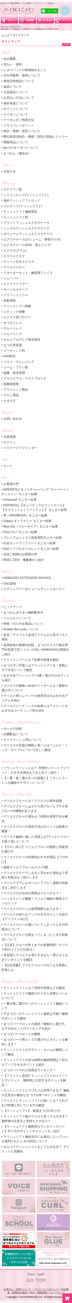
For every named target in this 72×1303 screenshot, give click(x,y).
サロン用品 (11, 395)
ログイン (9, 442)
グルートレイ (12, 328)
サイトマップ (57, 1292)
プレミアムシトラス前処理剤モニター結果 (32, 537)
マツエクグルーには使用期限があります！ (32, 908)
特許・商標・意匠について (21, 131)
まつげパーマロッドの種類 (21, 1034)
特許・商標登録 (38, 1292)
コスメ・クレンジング (18, 361)
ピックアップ (12, 607)
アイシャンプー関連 (17, 306)
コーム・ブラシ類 (15, 367)
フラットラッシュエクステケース (26, 222)
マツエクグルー (14, 267)
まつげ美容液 (12, 345)
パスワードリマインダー (20, 447)
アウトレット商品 (15, 389)
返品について (12, 86)
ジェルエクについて (17, 618)
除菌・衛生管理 (14, 373)
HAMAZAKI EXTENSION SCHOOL (27, 577)
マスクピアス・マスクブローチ (24, 378)
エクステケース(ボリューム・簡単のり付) (32, 239)
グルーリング (12, 334)
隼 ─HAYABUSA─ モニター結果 (25, 515)
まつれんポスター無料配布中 (23, 612)
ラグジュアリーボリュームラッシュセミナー (34, 589)
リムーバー (11, 278)
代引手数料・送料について (21, 75)
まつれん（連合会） (17, 153)
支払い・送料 (12, 64)
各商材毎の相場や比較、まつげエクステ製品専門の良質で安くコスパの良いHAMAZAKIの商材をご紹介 (36, 649)
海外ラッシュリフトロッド (21, 200)
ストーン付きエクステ (18, 261)
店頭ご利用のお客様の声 (20, 554)
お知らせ (9, 171)
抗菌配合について (15, 734)
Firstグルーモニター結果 (20, 532)
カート (8, 466)
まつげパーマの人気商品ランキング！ (29, 1070)
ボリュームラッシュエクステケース (28, 233)
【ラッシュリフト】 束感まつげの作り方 (31, 1110)
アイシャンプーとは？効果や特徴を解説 (31, 659)
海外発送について (15, 103)
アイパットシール (15, 295)
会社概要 (9, 58)
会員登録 (9, 436)
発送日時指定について (18, 81)
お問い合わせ (12, 418)
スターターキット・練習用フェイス (28, 272)
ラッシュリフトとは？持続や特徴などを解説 (34, 987)
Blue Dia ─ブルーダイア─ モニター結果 (30, 526)
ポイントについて (15, 108)
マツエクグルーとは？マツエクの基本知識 (32, 800)
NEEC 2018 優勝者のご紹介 (23, 559)
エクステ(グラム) (15, 250)
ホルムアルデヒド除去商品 (21, 339)
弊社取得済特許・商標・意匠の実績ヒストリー (35, 136)
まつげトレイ (12, 322)
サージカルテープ (15, 289)
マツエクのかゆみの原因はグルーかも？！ (32, 893)
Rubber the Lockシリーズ (20, 629)
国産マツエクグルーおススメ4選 (25, 867)
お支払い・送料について (17, 1289)
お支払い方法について (18, 97)
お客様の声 (11, 484)
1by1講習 (9, 583)
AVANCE (9, 356)
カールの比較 (12, 728)
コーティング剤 (14, 350)
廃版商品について (15, 142)
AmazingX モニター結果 (20, 499)
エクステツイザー (15, 284)
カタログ (9, 400)
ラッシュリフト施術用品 (20, 211)
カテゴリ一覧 (12, 189)
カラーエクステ (14, 256)
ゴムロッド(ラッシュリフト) (22, 206)
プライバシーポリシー (18, 125)
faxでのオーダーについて (20, 147)
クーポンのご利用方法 (18, 120)
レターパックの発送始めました (24, 70)
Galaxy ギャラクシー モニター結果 (27, 521)
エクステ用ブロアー (17, 317)
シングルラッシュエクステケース (26, 228)
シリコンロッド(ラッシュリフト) (26, 195)
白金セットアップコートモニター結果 (29, 543)
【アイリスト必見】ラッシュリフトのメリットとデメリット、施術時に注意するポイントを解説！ (35, 1080)
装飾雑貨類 (11, 384)
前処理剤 (9, 300)
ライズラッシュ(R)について (22, 739)
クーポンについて (15, 114)
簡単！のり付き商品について (23, 623)
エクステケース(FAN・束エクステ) (27, 245)
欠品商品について (15, 92)
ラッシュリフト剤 (15, 217)
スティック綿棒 (14, 311)
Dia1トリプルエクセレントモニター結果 (31, 548)
